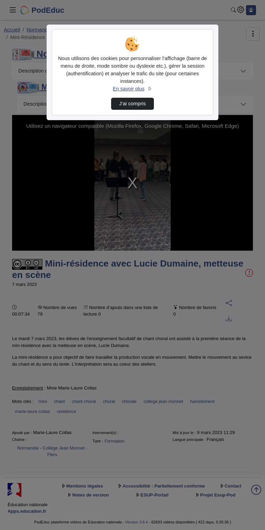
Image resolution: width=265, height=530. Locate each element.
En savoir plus (132, 89)
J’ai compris (132, 103)
